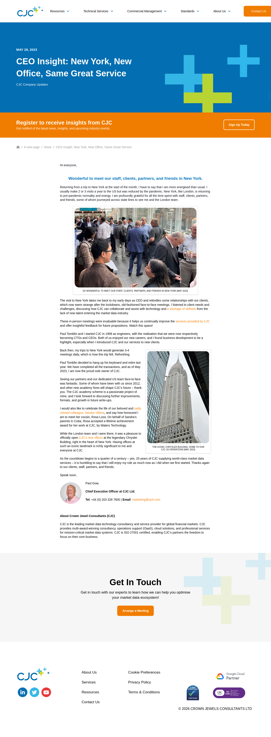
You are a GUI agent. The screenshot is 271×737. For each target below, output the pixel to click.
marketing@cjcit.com (146, 499)
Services (88, 682)
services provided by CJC (193, 321)
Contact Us (91, 702)
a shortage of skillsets (181, 309)
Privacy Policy (139, 682)
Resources (90, 692)
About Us (89, 672)
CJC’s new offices (91, 437)
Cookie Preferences (144, 672)
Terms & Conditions (144, 692)
